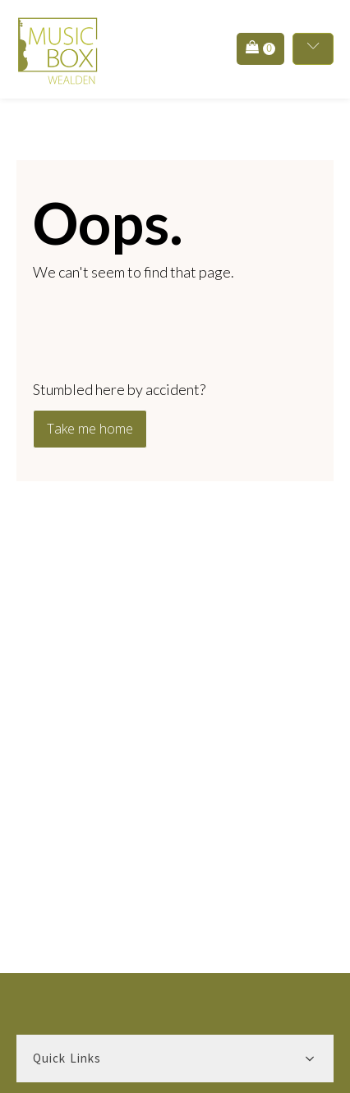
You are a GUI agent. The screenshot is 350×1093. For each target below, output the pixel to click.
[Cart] (260, 48)
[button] (260, 49)
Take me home (90, 429)
